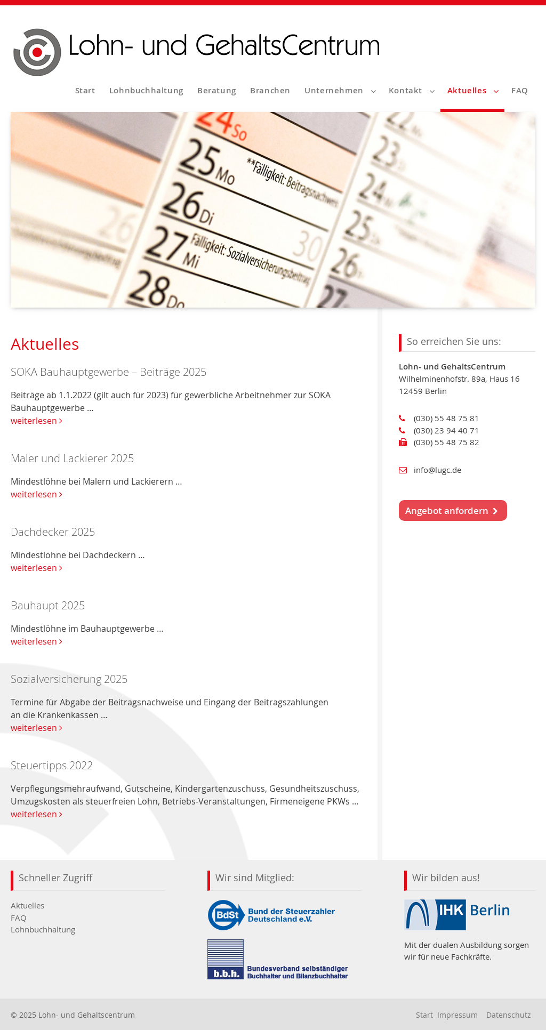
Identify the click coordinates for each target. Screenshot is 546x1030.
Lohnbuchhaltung (146, 90)
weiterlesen (36, 421)
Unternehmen (334, 90)
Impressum (457, 1015)
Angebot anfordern (451, 510)
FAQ (519, 90)
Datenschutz (508, 1015)
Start (85, 90)
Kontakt (405, 90)
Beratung (216, 90)
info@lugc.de (437, 469)
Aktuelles (466, 90)
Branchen (270, 90)
